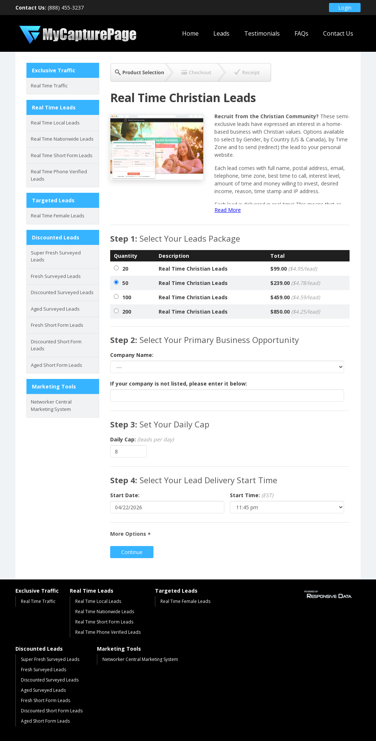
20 (125, 268)
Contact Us (338, 33)
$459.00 (295, 297)
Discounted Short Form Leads (56, 345)
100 (126, 297)
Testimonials (262, 33)
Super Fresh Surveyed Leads (56, 256)
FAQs (301, 33)
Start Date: (125, 495)
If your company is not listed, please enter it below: (178, 383)
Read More (227, 209)
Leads (221, 33)
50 (125, 282)
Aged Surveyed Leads (55, 309)
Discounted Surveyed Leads (62, 292)
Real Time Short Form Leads (62, 155)
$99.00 (293, 268)
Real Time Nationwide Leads (62, 138)
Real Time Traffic (49, 85)
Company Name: (131, 354)
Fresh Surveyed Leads (56, 276)
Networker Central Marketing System (51, 405)
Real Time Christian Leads (193, 268)
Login (344, 7)
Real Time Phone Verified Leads (59, 175)
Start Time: (251, 495)
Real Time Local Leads (55, 122)
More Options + (130, 533)
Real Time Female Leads (57, 215)
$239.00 (295, 282)
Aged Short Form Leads (56, 365)
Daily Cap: (142, 439)
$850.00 (295, 311)
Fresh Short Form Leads (57, 325)
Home (190, 33)
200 (126, 311)
